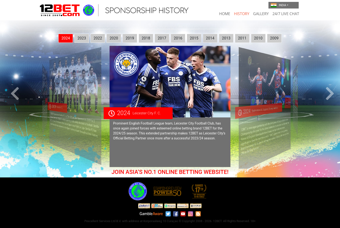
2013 (226, 38)
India (278, 5)
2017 (162, 38)
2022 (98, 38)
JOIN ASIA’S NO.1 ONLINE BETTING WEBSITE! (170, 172)
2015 (194, 38)
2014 (210, 38)
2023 (81, 38)
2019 (130, 38)
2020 (114, 38)
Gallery (261, 13)
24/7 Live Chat (285, 13)
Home (224, 13)
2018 (146, 38)
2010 (258, 38)
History (241, 13)
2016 (178, 38)
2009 (274, 38)
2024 (65, 38)
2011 (242, 38)
